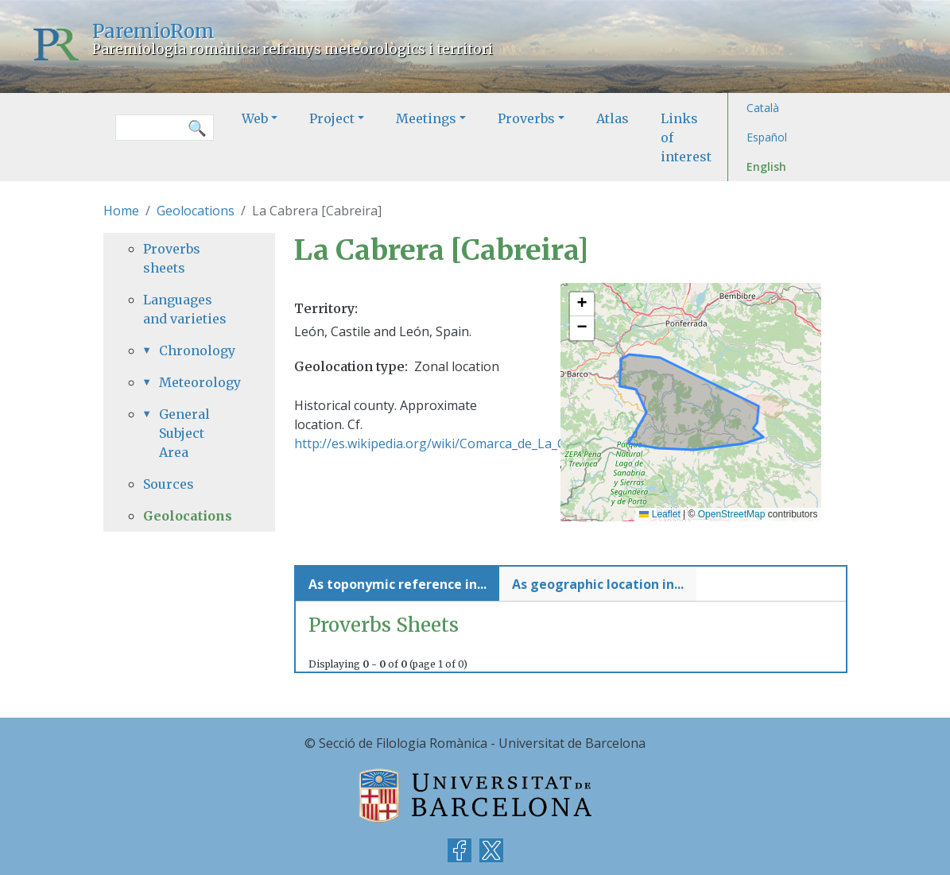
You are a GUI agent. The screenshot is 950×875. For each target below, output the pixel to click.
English (766, 166)
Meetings (426, 118)
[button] (582, 304)
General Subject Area (184, 433)
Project (332, 118)
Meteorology (197, 382)
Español (766, 137)
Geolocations (196, 210)
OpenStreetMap (732, 514)
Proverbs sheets (171, 258)
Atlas (612, 118)
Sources (168, 484)
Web (255, 118)
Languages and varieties (185, 309)
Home (121, 210)
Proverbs (526, 118)
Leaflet (659, 514)
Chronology (197, 350)
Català (762, 107)
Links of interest (686, 137)
